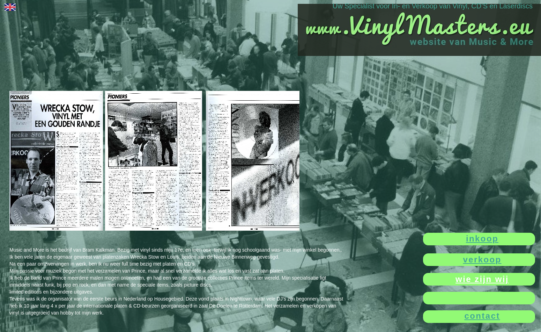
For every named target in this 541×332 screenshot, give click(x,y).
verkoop (482, 259)
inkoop (482, 238)
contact (482, 315)
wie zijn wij (482, 279)
